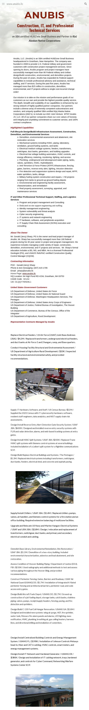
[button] (3, 4)
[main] (44, 26)
